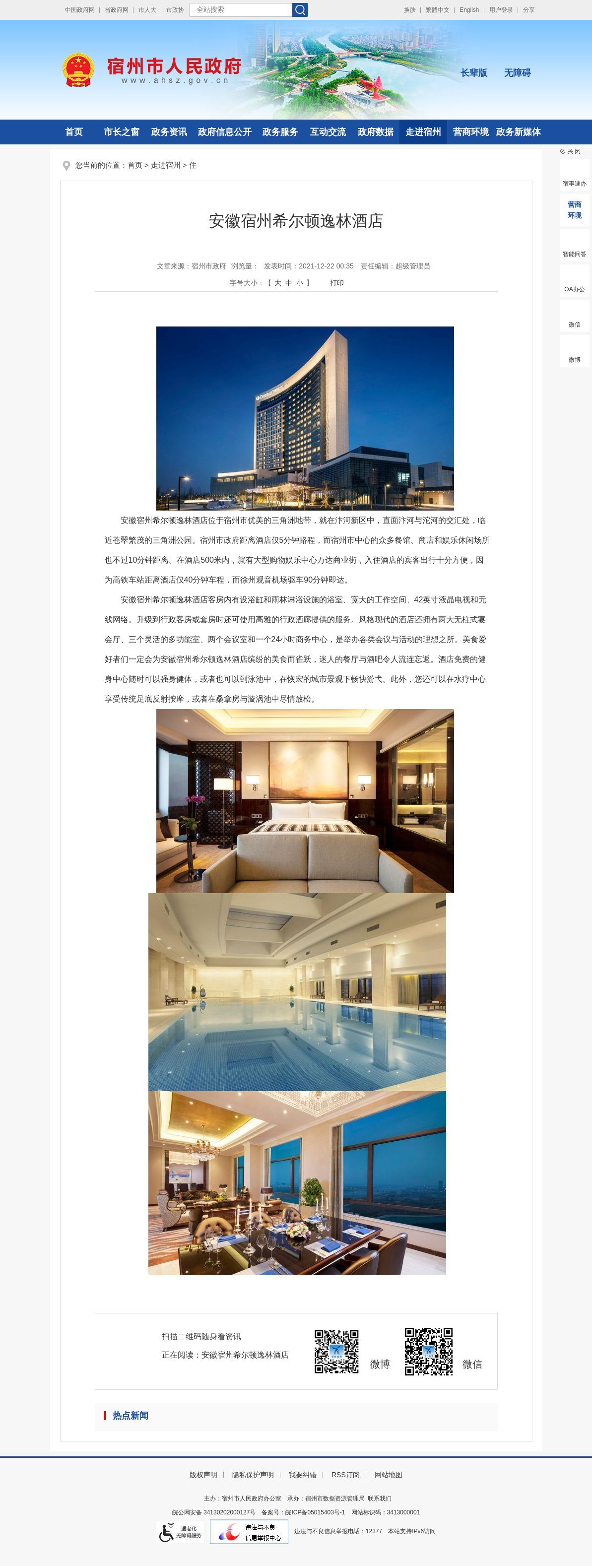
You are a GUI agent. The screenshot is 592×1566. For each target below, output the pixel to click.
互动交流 (328, 132)
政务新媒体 (518, 132)
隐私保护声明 (253, 1475)
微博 (575, 359)
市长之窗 (121, 132)
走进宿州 (423, 132)
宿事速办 (575, 183)
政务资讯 (169, 132)
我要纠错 (303, 1475)
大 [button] (277, 283)
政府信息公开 (225, 132)
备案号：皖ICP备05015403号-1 (303, 1512)
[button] (473, 65)
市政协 (175, 9)
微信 (575, 324)
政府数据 (376, 132)
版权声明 (203, 1475)
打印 (337, 283)
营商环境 (471, 132)
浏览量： (245, 266)
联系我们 (380, 1498)
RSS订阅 (345, 1475)
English (469, 9)
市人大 (147, 9)
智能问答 (575, 254)
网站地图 (388, 1475)
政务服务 (280, 132)
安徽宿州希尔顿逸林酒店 (245, 1355)
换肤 (410, 9)
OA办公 (574, 289)
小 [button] (299, 283)
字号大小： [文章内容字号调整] (247, 283)
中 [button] (288, 283)
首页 (74, 132)
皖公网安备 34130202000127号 (214, 1512)
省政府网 (117, 9)
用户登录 (501, 9)
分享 (529, 9)
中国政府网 (80, 9)
